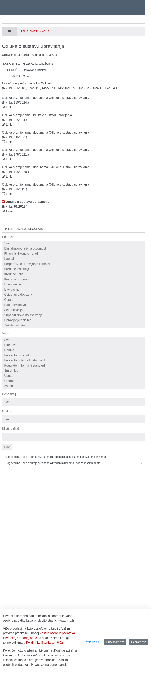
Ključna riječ (10, 428)
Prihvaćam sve (115, 641)
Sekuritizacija (74, 310)
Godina (7, 411)
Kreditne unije (74, 274)
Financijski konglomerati (74, 253)
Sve (74, 243)
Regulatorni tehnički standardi (74, 365)
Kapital (74, 258)
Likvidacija (74, 289)
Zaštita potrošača (74, 325)
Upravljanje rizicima (74, 320)
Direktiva (74, 345)
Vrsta (5, 333)
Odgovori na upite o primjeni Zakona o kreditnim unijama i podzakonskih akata (75, 463)
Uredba (74, 380)
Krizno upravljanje (74, 279)
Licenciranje (74, 284)
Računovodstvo (74, 304)
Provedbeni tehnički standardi (74, 360)
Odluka (74, 350)
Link (9, 107)
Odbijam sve (138, 641)
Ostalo (74, 299)
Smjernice (74, 370)
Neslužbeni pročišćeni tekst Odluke (26, 83)
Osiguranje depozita (74, 294)
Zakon (74, 386)
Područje (8, 237)
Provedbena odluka (74, 355)
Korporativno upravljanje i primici (74, 263)
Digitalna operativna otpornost (74, 248)
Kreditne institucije (74, 269)
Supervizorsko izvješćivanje (74, 315)
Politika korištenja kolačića (44, 642)
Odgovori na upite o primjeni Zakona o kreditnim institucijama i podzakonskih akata (75, 456)
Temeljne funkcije (35, 31)
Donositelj (9, 394)
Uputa (74, 375)
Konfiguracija (91, 641)
